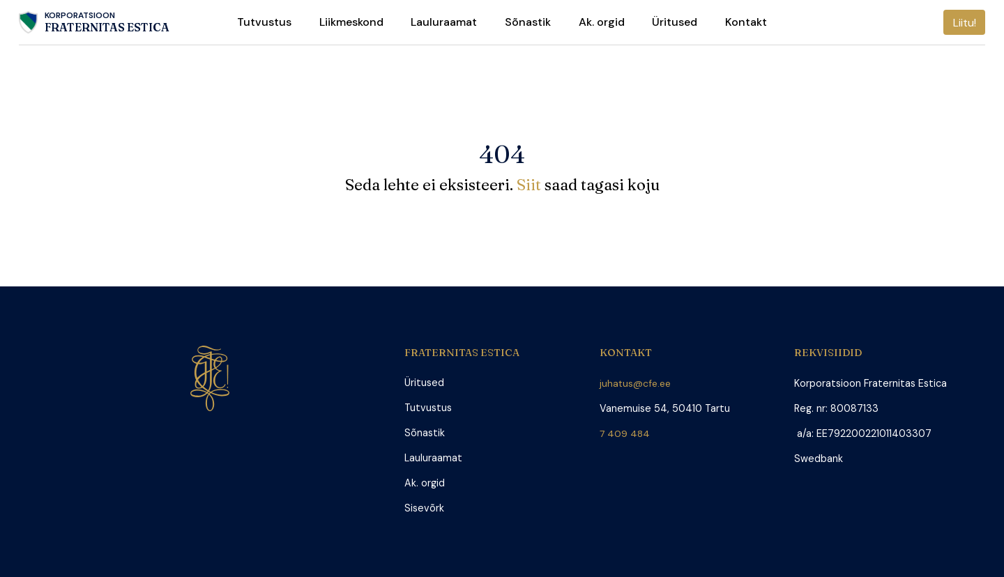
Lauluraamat (444, 22)
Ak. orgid (602, 22)
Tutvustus (264, 22)
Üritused (674, 22)
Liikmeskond (351, 22)
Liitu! (964, 22)
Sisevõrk (424, 508)
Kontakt (746, 22)
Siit (531, 184)
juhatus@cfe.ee (637, 383)
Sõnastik (528, 22)
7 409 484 (628, 433)
